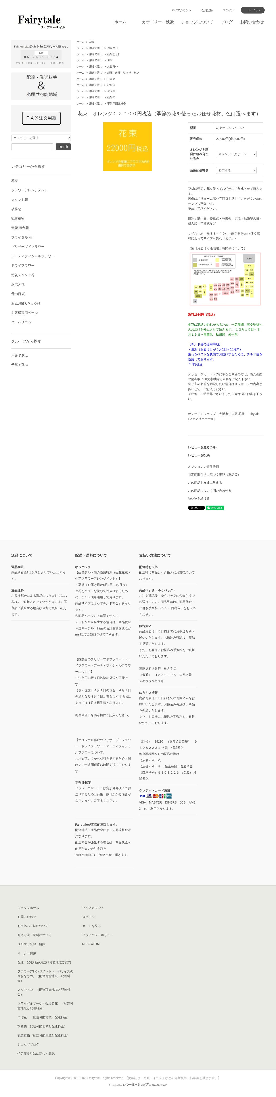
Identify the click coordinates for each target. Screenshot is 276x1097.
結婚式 (111, 97)
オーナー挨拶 (26, 953)
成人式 (111, 91)
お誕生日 (112, 48)
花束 (91, 41)
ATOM (95, 944)
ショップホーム (28, 907)
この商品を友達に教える (205, 482)
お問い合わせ (252, 22)
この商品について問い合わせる (209, 490)
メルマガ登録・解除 (31, 944)
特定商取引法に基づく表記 (36, 1053)
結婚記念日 (114, 54)
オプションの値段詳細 (203, 466)
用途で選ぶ (95, 48)
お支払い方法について (32, 926)
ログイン (228, 10)
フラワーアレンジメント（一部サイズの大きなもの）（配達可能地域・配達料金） (45, 976)
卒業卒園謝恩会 (116, 103)
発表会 (111, 78)
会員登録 (207, 10)
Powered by (138, 1085)
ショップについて (197, 22)
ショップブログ (28, 1044)
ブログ (227, 22)
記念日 (111, 84)
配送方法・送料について (34, 935)
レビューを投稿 (199, 455)
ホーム (120, 22)
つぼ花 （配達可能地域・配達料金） (43, 1017)
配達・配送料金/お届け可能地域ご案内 (44, 962)
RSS (85, 944)
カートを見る (91, 926)
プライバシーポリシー (97, 935)
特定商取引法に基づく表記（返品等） (214, 474)
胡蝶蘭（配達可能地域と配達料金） (42, 1026)
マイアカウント (181, 10)
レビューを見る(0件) (202, 447)
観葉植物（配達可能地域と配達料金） (43, 1035)
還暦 (110, 60)
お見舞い (112, 66)
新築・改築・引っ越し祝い (123, 72)
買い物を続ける (199, 498)
